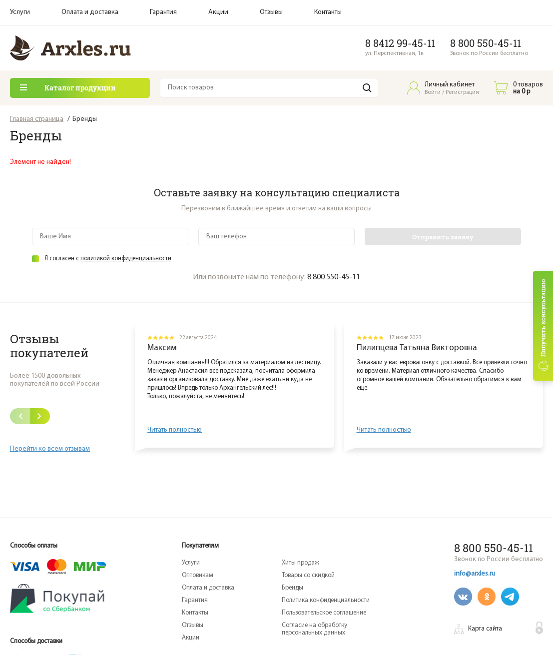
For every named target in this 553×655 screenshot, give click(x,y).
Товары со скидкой (308, 575)
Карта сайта (485, 629)
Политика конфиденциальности (326, 600)
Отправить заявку (443, 236)
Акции (218, 12)
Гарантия (163, 12)
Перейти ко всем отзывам (50, 449)
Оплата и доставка (89, 12)
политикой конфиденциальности (125, 258)
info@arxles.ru (474, 574)
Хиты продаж (300, 563)
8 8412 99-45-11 (400, 42)
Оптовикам (197, 575)
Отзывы (271, 12)
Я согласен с (107, 258)
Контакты (328, 12)
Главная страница (36, 119)
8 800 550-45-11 (485, 42)
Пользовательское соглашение (324, 613)
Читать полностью (174, 430)
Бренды (292, 588)
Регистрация (462, 92)
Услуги (20, 12)
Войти (433, 92)
